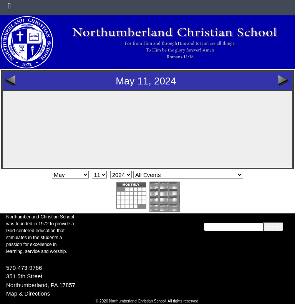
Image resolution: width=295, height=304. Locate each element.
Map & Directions (28, 293)
